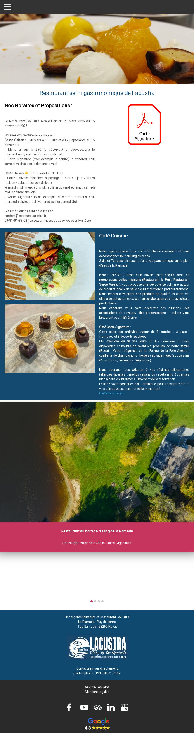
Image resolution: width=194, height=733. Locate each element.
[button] (91, 601)
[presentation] (1, 501)
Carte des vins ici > (112, 393)
